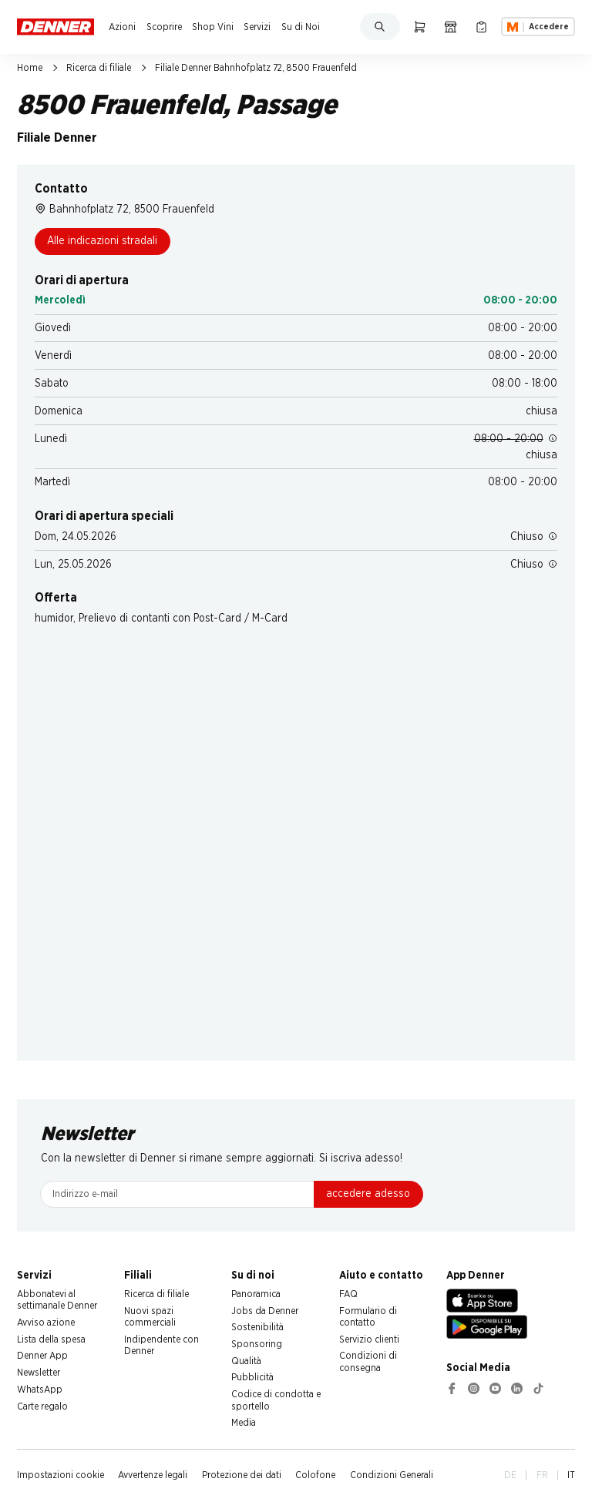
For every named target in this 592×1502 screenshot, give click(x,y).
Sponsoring (256, 1344)
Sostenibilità (257, 1327)
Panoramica (256, 1294)
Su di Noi (300, 27)
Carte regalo (42, 1406)
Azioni (122, 27)
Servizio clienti (369, 1339)
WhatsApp (39, 1389)
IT (571, 1475)
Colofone (315, 1475)
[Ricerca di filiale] (450, 26)
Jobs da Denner (264, 1311)
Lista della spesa (51, 1339)
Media (243, 1422)
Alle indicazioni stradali (102, 241)
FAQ (348, 1294)
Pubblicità (252, 1377)
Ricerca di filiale (98, 67)
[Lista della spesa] (481, 26)
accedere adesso (368, 1194)
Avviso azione (46, 1322)
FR (542, 1475)
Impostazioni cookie (60, 1475)
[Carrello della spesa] (420, 26)
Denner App (42, 1355)
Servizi (257, 27)
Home (29, 67)
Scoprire (164, 27)
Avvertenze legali (152, 1475)
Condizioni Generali (391, 1475)
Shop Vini (213, 27)
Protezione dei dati (241, 1475)
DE (510, 1475)
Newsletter (38, 1372)
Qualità (246, 1361)
